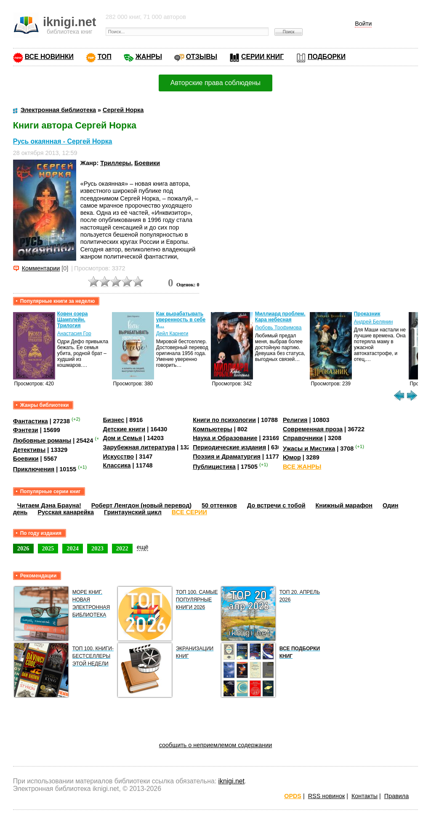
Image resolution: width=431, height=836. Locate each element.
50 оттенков (219, 505)
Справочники (303, 438)
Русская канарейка (65, 512)
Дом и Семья (122, 438)
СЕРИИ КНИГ (262, 56)
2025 (48, 548)
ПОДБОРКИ (327, 56)
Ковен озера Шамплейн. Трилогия (72, 320)
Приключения (34, 469)
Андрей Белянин (373, 322)
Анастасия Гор (74, 334)
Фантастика (30, 421)
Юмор (292, 457)
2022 (122, 548)
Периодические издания (229, 447)
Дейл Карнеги (172, 334)
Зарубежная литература (139, 447)
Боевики (147, 163)
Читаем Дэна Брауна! (49, 505)
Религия (295, 420)
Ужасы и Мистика (309, 448)
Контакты (364, 796)
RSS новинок (326, 796)
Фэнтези (25, 430)
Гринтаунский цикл (133, 512)
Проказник (367, 314)
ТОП (105, 56)
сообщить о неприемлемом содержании (215, 745)
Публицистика (214, 466)
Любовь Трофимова (278, 328)
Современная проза (313, 429)
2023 (97, 548)
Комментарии (41, 268)
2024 (73, 548)
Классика (116, 465)
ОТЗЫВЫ (201, 56)
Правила (396, 796)
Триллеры (115, 163)
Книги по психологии (224, 420)
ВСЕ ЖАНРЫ (302, 466)
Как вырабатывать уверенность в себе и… (181, 320)
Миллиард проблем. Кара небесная (280, 317)
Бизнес (113, 420)
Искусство (118, 456)
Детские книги (124, 429)
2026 (23, 548)
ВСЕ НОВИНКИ (49, 56)
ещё (143, 547)
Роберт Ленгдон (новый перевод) (141, 505)
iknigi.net (231, 781)
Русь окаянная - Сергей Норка (62, 141)
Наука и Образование (225, 438)
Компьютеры (212, 429)
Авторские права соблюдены (215, 82)
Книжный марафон (344, 505)
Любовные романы (42, 440)
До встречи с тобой (276, 505)
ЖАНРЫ (149, 56)
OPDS (292, 796)
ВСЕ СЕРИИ (189, 512)
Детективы (29, 449)
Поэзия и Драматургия (227, 456)
